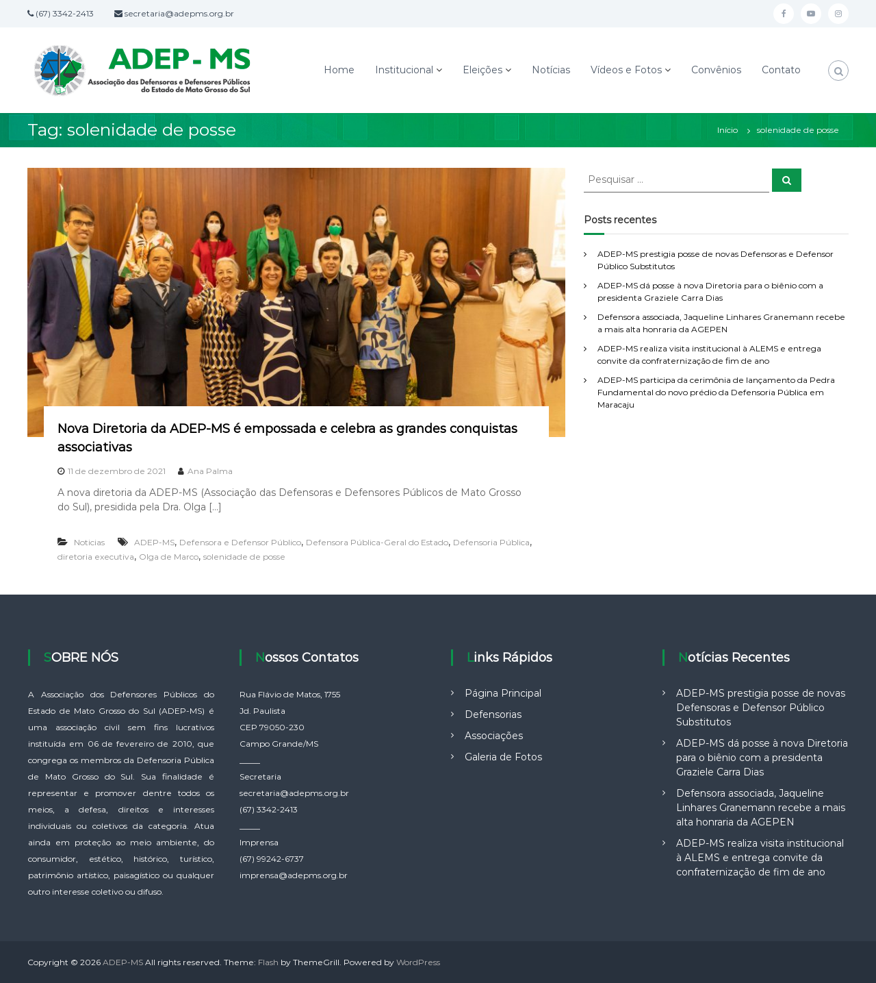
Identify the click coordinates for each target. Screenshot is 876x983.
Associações (494, 736)
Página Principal (503, 693)
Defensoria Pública (491, 542)
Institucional (404, 70)
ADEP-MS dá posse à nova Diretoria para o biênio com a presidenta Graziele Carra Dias (762, 757)
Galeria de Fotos (503, 757)
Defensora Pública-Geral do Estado (377, 542)
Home (339, 70)
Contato (781, 70)
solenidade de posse (244, 556)
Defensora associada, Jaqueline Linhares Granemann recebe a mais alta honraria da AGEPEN (760, 807)
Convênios (716, 70)
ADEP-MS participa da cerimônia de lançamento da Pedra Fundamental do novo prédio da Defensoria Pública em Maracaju (716, 392)
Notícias (551, 70)
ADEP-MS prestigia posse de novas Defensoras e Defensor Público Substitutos (760, 707)
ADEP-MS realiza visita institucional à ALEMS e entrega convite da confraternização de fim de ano (760, 857)
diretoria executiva (95, 556)
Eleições (482, 70)
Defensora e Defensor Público (240, 542)
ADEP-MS (154, 542)
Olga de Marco (168, 556)
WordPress (418, 962)
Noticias (89, 542)
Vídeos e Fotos (626, 70)
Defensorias (493, 714)
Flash (268, 962)
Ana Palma (210, 471)
